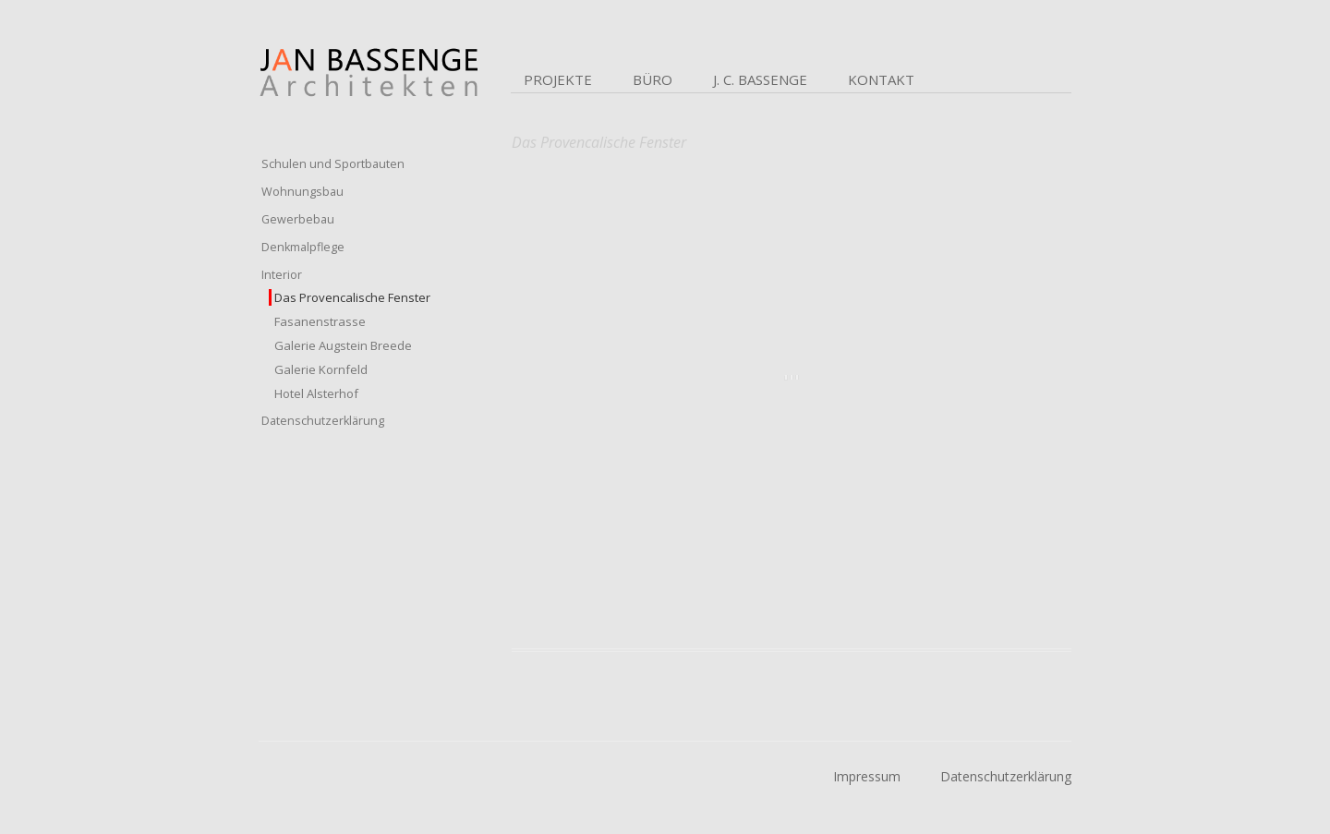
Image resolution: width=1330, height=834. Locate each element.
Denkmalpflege (303, 247)
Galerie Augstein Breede (343, 345)
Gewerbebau (297, 219)
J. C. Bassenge (760, 79)
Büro (652, 79)
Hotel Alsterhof (316, 393)
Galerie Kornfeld (321, 369)
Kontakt (881, 79)
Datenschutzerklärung (322, 421)
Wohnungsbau (302, 191)
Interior (281, 275)
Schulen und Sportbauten (333, 164)
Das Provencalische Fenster (352, 297)
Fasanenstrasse (320, 321)
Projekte (558, 79)
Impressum (867, 776)
